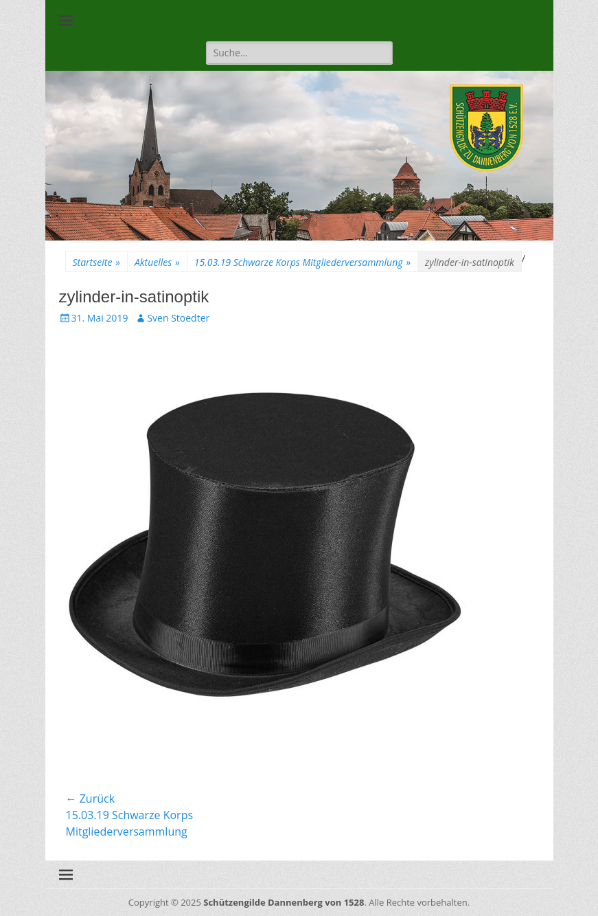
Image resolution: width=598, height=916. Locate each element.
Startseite (96, 262)
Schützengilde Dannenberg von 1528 (283, 902)
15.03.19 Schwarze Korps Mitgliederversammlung (302, 262)
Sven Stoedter (178, 317)
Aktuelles (157, 262)
